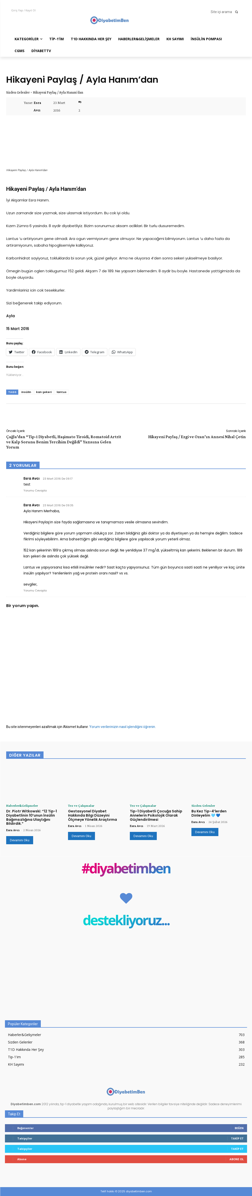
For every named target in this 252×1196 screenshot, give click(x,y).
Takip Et (237, 1138)
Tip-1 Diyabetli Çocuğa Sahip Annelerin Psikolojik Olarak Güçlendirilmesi (156, 815)
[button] (226, 11)
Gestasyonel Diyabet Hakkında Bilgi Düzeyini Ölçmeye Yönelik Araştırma (92, 815)
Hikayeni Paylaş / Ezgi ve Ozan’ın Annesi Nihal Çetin (197, 436)
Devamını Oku (19, 840)
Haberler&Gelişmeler (22, 805)
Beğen (239, 1128)
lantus (62, 392)
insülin (26, 392)
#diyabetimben (126, 869)
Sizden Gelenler (18, 92)
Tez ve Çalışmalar (81, 805)
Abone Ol (236, 1159)
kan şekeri (44, 392)
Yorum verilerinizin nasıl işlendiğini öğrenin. (122, 727)
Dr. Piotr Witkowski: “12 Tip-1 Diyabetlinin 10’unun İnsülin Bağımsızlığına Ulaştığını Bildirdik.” (31, 817)
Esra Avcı (37, 106)
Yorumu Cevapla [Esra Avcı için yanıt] (35, 490)
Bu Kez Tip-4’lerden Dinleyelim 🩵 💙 (209, 813)
